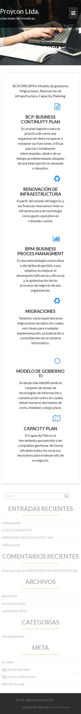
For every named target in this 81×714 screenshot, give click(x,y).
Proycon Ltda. (19, 11)
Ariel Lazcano (12, 568)
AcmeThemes (61, 707)
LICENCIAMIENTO (17, 528)
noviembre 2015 (14, 601)
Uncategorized (13, 634)
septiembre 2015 (14, 609)
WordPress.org (13, 682)
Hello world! (11, 521)
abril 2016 (9, 594)
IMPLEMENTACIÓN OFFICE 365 (27, 535)
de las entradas (16, 667)
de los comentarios (19, 675)
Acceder (8, 660)
